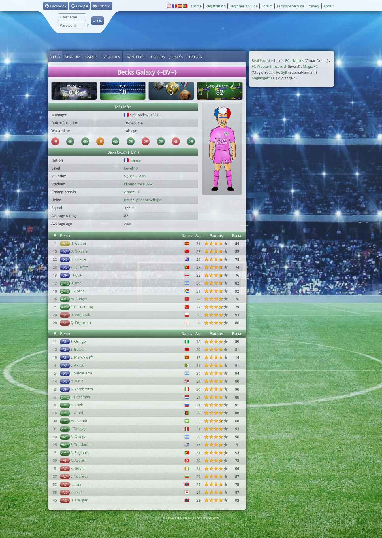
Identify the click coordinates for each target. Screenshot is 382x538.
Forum (267, 6)
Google (79, 6)
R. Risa (76, 484)
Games (91, 56)
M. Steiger (79, 298)
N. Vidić (77, 381)
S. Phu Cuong (82, 306)
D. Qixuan (79, 251)
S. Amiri (77, 412)
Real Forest (261, 60)
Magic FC (310, 66)
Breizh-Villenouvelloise (143, 199)
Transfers (134, 56)
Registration (215, 6)
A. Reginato (80, 452)
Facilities (111, 56)
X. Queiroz (79, 267)
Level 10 (131, 168)
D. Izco (76, 282)
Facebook (56, 6)
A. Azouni (78, 460)
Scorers (157, 56)
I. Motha (78, 290)
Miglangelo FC (263, 78)
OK (97, 20)
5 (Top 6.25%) (135, 176)
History (194, 56)
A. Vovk (77, 404)
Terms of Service (290, 6)
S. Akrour (78, 365)
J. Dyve (76, 275)
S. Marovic (79, 357)
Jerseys (176, 56)
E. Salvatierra (81, 373)
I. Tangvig (78, 428)
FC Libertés (294, 60)
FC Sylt (281, 72)
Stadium (72, 56)
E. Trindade (80, 444)
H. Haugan (79, 500)
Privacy (314, 6)
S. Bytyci (77, 349)
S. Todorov (80, 476)
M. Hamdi (79, 420)
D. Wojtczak (80, 314)
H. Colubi (78, 243)
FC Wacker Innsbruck (269, 66)
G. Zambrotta (82, 388)
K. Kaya (77, 492)
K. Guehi (77, 468)
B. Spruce (78, 259)
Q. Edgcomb (81, 322)
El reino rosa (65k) (139, 184)
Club (55, 56)
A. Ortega (78, 436)
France (132, 160)
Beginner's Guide (243, 6)
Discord (101, 6)
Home (196, 6)
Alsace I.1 (131, 191)
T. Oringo (78, 341)
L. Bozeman (80, 396)
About (328, 6)
